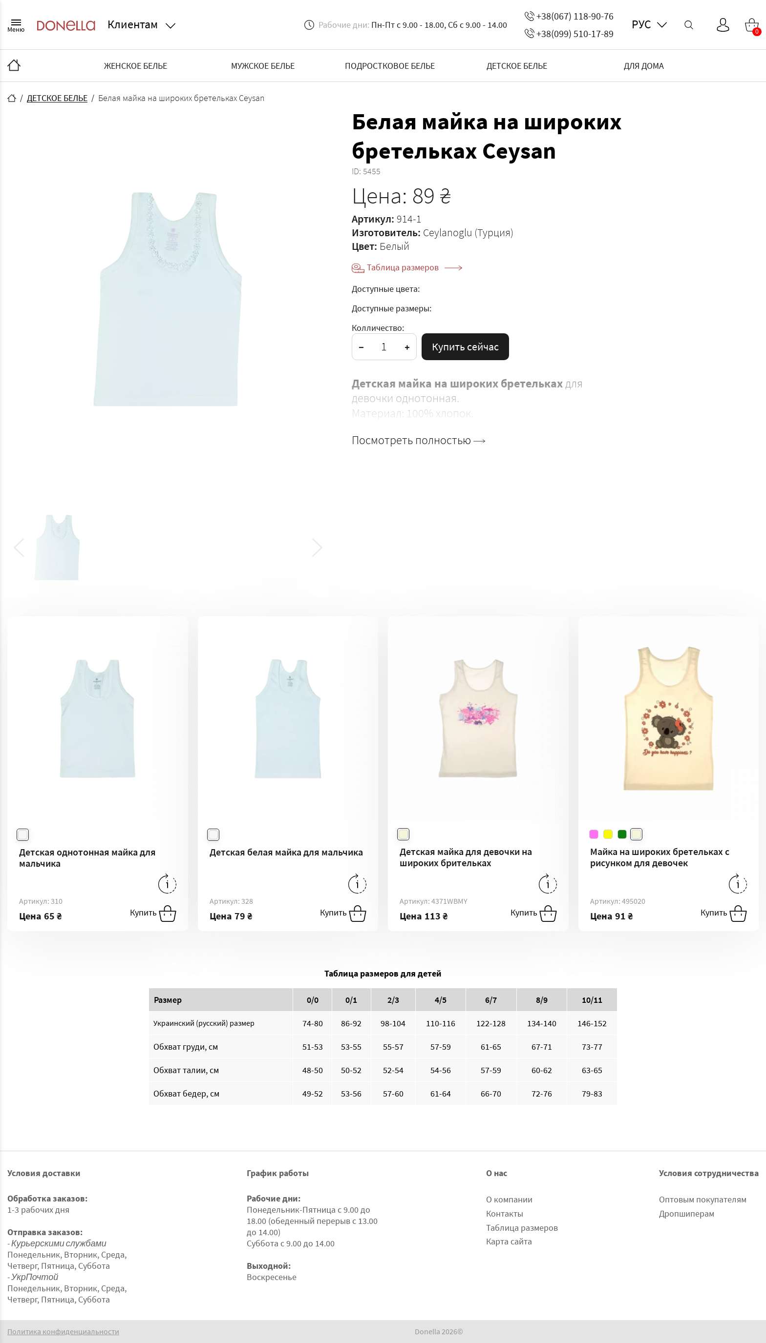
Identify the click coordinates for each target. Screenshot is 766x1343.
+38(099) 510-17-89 (569, 33)
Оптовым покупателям (702, 1199)
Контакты (504, 1213)
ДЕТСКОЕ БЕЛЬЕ (517, 65)
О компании (509, 1199)
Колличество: (378, 327)
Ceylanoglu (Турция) (468, 232)
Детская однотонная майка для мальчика (87, 857)
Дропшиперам (686, 1213)
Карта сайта (509, 1241)
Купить (153, 913)
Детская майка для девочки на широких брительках (466, 857)
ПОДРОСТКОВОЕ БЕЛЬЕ (390, 65)
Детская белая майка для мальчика (286, 851)
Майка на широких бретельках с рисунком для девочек (659, 857)
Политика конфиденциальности (63, 1331)
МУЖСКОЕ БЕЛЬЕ (263, 65)
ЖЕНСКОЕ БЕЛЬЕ (135, 65)
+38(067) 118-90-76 (569, 16)
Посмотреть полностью (418, 440)
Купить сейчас (465, 346)
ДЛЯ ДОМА (644, 65)
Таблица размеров (414, 267)
